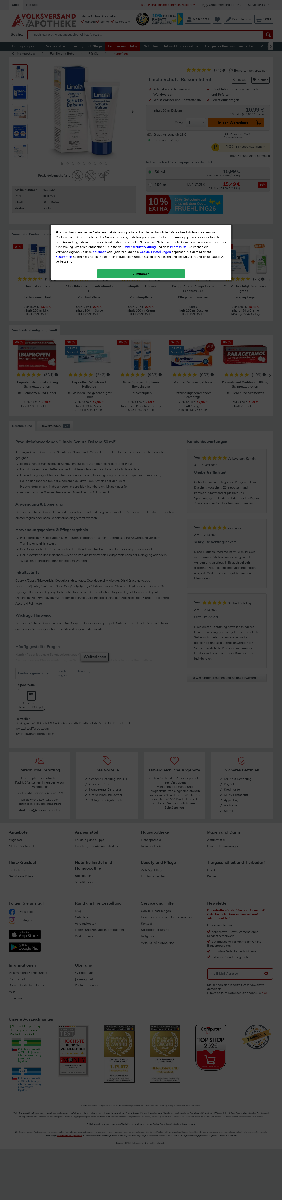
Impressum (178, 99)
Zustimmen (64, 108)
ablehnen (99, 103)
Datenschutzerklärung (139, 99)
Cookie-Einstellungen (155, 103)
